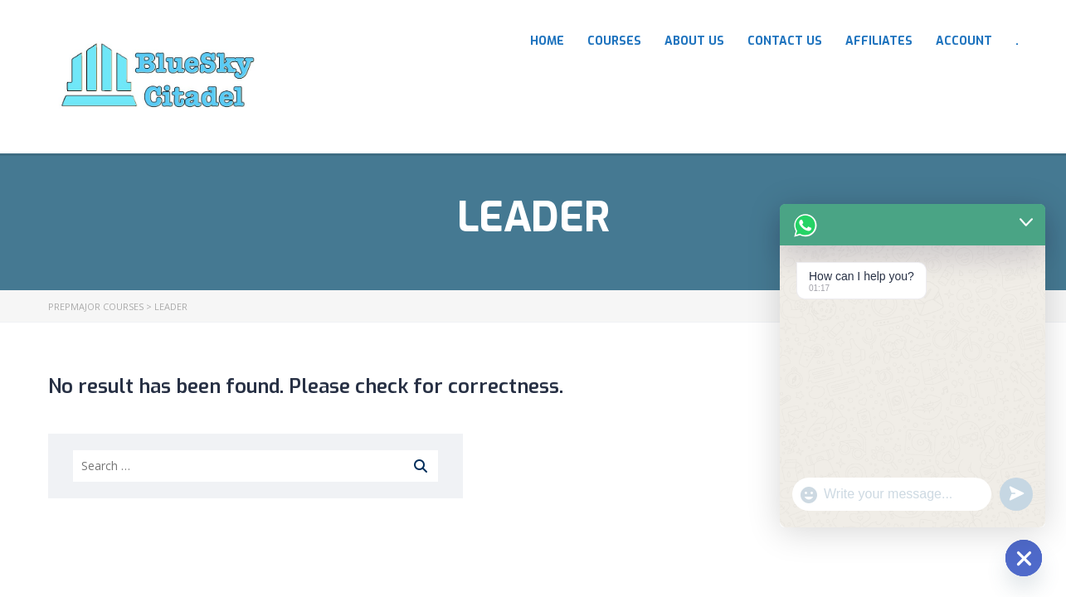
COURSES (614, 41)
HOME (547, 41)
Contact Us (784, 41)
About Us (694, 41)
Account (964, 41)
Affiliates (879, 41)
